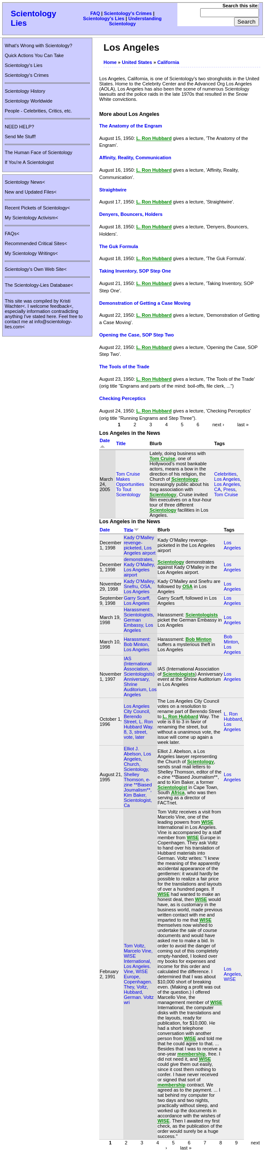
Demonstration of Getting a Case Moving (145, 303)
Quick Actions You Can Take (34, 55)
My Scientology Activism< (31, 217)
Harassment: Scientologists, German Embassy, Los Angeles (139, 620)
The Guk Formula (118, 246)
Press (229, 489)
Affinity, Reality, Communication (135, 157)
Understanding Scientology (135, 21)
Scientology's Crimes (128, 13)
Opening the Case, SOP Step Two (136, 334)
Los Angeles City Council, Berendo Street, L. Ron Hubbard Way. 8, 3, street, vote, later (138, 722)
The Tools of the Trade (124, 366)
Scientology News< (25, 182)
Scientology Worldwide (28, 100)
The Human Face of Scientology (38, 152)
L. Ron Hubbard (233, 716)
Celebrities (225, 473)
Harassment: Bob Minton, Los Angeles (137, 644)
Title (120, 443)
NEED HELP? (19, 126)
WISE (230, 979)
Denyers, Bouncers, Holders (130, 214)
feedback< (61, 306)
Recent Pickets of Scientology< (37, 207)
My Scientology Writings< (31, 253)
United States (137, 62)
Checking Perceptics (122, 398)
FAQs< (12, 233)
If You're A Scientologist (29, 162)
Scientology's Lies (103, 18)
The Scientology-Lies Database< (39, 285)
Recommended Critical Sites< (36, 243)
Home (110, 62)
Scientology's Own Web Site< (36, 269)
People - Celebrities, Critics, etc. (38, 110)
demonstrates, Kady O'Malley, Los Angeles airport (139, 567)
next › (218, 424)
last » (243, 424)
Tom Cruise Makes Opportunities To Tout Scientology (130, 484)
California (168, 62)
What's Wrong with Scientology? (38, 45)
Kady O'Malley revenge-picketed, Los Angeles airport (139, 545)
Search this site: (240, 5)
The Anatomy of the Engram (130, 125)
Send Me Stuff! (20, 136)
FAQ (95, 13)
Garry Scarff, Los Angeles (137, 600)
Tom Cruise (226, 494)
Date (105, 529)
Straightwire (113, 189)
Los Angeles (227, 479)
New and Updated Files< (31, 191)
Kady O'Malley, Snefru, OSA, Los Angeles (139, 586)
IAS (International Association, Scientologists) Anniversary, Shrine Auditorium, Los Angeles (140, 676)
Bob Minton (231, 639)
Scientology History (25, 91)
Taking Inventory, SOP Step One (135, 270)
